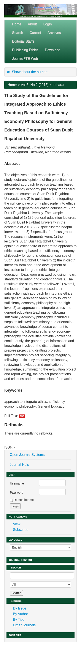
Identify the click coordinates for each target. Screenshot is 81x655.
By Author (20, 614)
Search (17, 32)
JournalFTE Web (25, 58)
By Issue (19, 608)
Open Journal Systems (27, 454)
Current (35, 32)
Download (52, 50)
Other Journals (24, 625)
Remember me (24, 500)
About (32, 24)
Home (16, 24)
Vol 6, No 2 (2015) (35, 85)
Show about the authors (27, 72)
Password (16, 492)
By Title (18, 619)
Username (17, 483)
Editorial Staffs (23, 41)
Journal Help (19, 464)
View (16, 524)
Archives (54, 32)
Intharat (58, 85)
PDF (22, 416)
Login (47, 24)
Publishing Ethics (25, 50)
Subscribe (20, 530)
